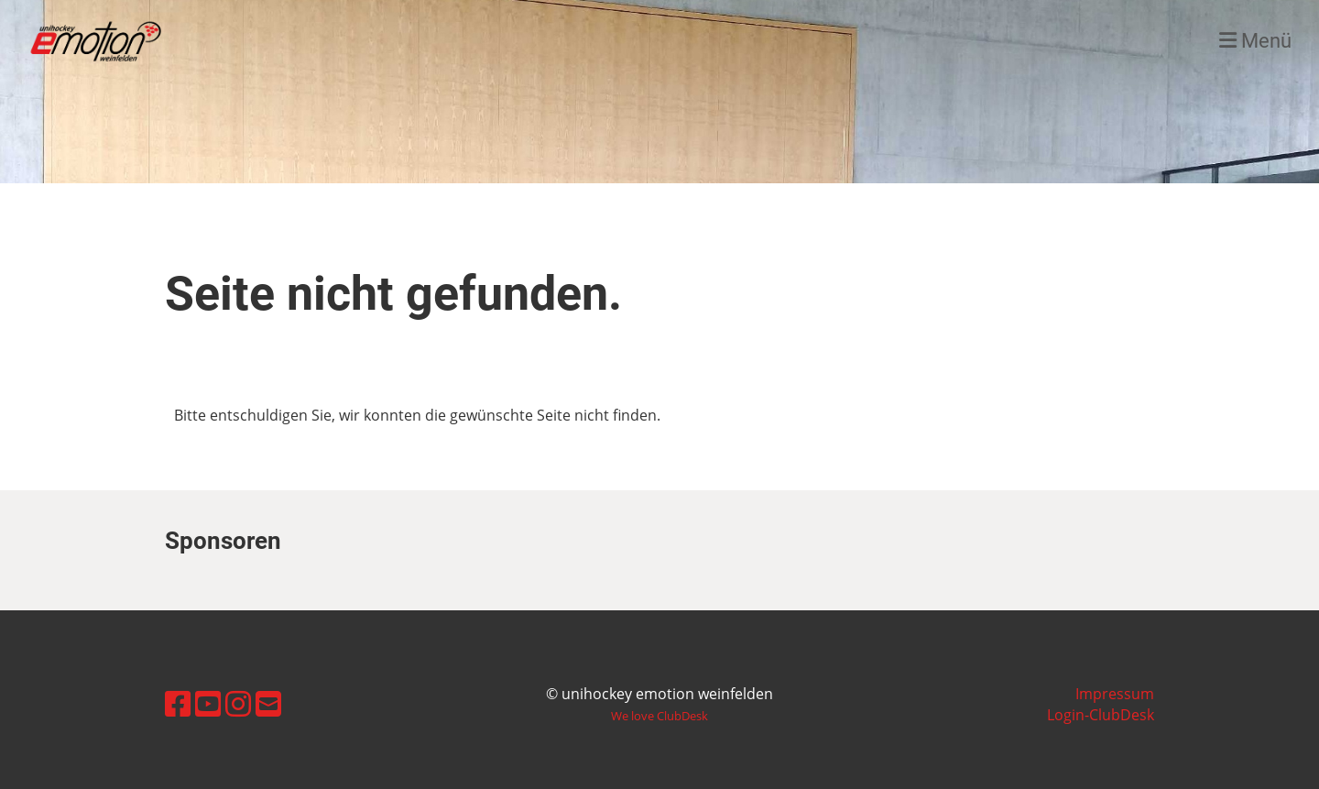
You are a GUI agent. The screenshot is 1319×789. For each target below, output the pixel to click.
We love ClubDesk (659, 715)
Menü (1255, 40)
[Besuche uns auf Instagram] (238, 703)
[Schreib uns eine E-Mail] (268, 703)
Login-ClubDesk (1100, 715)
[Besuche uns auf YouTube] (208, 703)
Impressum (1114, 694)
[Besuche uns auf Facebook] (178, 703)
